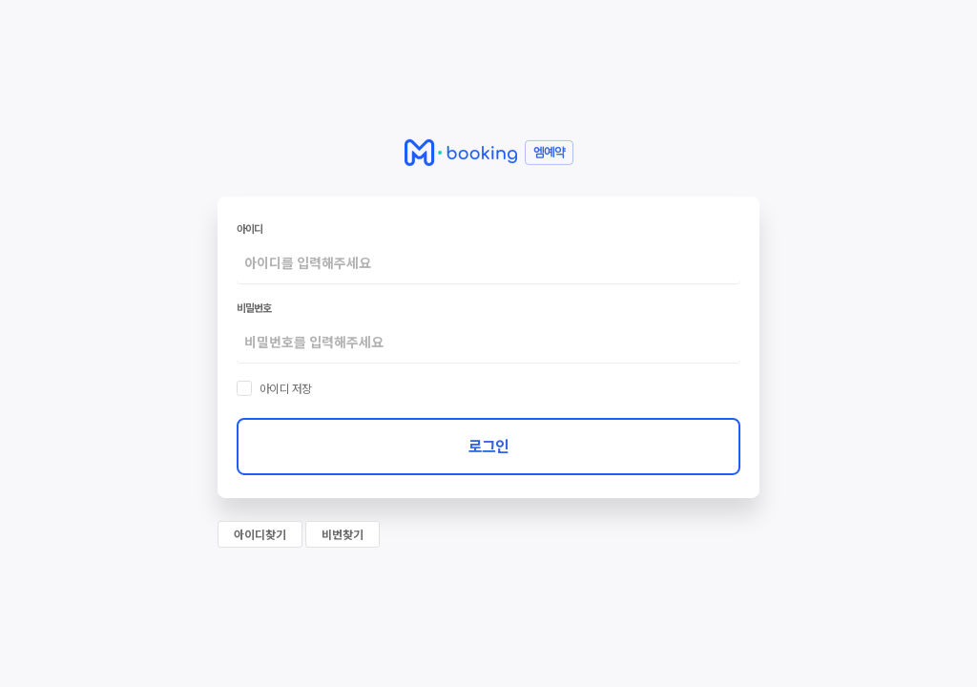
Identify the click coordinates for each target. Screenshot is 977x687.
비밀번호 (254, 307)
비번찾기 (343, 534)
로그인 (488, 445)
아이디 (249, 228)
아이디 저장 (285, 389)
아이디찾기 (260, 534)
